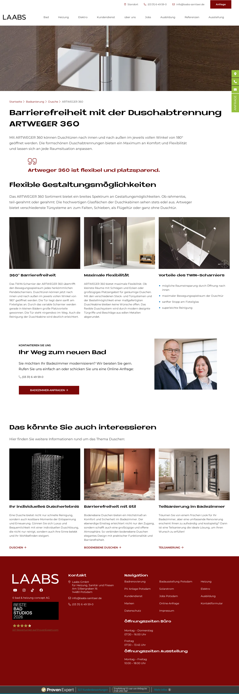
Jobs (148, 17)
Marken (129, 603)
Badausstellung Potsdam (175, 581)
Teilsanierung (169, 547)
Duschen (16, 547)
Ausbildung (167, 17)
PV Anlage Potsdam (137, 588)
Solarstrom (166, 588)
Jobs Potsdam (168, 596)
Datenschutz (132, 610)
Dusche (53, 101)
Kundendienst (106, 17)
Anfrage (221, 4)
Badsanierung (35, 101)
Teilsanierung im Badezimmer (192, 507)
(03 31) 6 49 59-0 (155, 4)
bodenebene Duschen (101, 547)
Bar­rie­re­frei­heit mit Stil (110, 507)
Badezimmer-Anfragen (47, 390)
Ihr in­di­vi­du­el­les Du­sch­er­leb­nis (44, 507)
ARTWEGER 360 (72, 101)
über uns (130, 17)
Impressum (166, 610)
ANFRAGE (235, 102)
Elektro (83, 17)
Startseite (15, 101)
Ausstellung (216, 17)
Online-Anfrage (169, 603)
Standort (131, 4)
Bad (46, 17)
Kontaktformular (212, 603)
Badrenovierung (135, 581)
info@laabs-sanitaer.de (188, 4)
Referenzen (192, 17)
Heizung (63, 17)
